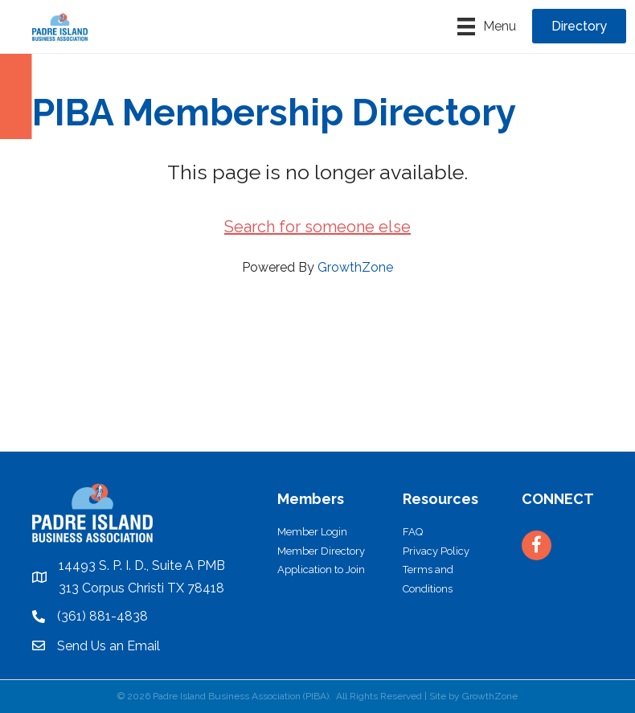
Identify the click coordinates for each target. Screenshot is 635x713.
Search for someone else (317, 226)
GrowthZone (355, 267)
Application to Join (321, 569)
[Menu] (486, 26)
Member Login (312, 532)
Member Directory (321, 551)
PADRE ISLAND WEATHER (317, 390)
